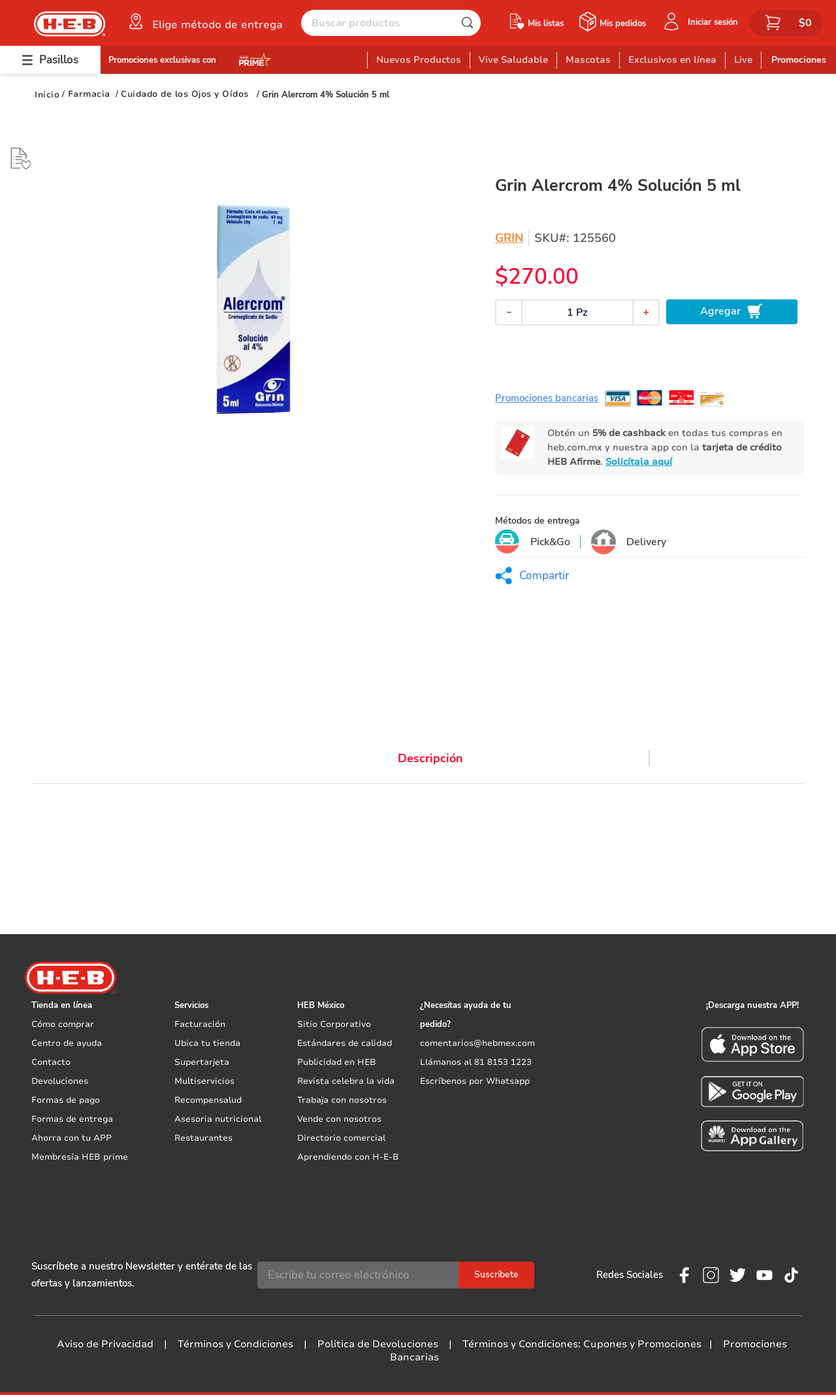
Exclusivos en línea (672, 60)
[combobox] (391, 23)
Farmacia (89, 94)
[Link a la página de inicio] (47, 94)
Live (743, 60)
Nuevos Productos (418, 60)
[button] (204, 21)
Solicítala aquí (638, 462)
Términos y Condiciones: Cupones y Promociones (581, 1344)
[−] (508, 312)
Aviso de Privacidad (105, 1344)
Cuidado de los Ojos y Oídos (185, 94)
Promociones (798, 60)
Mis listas (546, 23)
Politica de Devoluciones (377, 1344)
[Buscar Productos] (470, 23)
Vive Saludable (513, 60)
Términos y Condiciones (235, 1344)
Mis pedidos (623, 23)
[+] (646, 312)
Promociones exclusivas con (162, 60)
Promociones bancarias (546, 398)
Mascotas (588, 60)
